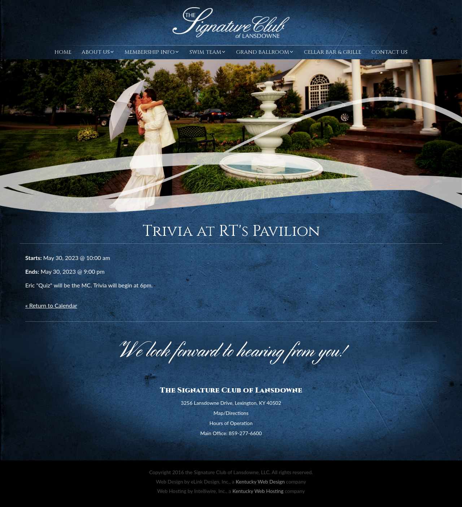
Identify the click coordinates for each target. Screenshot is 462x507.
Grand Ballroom (265, 52)
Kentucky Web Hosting (257, 491)
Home (63, 52)
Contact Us (389, 52)
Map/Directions (231, 413)
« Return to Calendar (51, 305)
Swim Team (207, 52)
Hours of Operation (230, 423)
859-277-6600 (245, 433)
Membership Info (152, 52)
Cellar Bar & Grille (332, 52)
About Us (98, 52)
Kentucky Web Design (260, 481)
